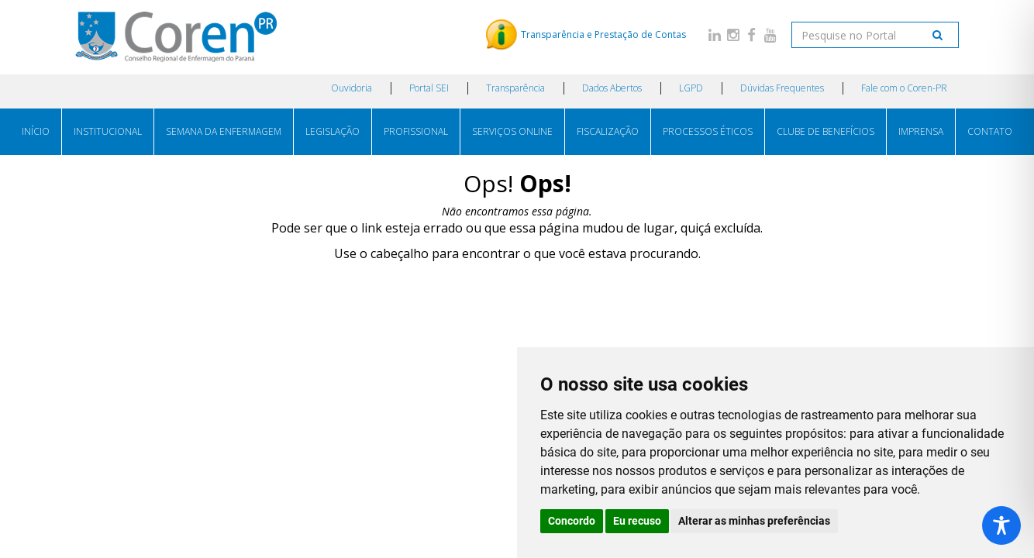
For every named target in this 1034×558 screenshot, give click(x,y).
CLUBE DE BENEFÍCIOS (825, 131)
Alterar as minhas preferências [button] (754, 521)
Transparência (515, 88)
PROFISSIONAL (416, 131)
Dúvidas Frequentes (782, 88)
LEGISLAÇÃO (332, 131)
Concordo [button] (571, 521)
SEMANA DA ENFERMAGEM (223, 131)
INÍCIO (36, 131)
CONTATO (989, 131)
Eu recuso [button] (637, 521)
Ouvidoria (351, 88)
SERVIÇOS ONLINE (512, 131)
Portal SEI (429, 88)
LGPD (691, 88)
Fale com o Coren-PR (904, 88)
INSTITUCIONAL (108, 131)
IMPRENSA (920, 131)
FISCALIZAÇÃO (608, 131)
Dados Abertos (612, 88)
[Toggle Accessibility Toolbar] (1001, 525)
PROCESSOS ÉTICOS (708, 131)
